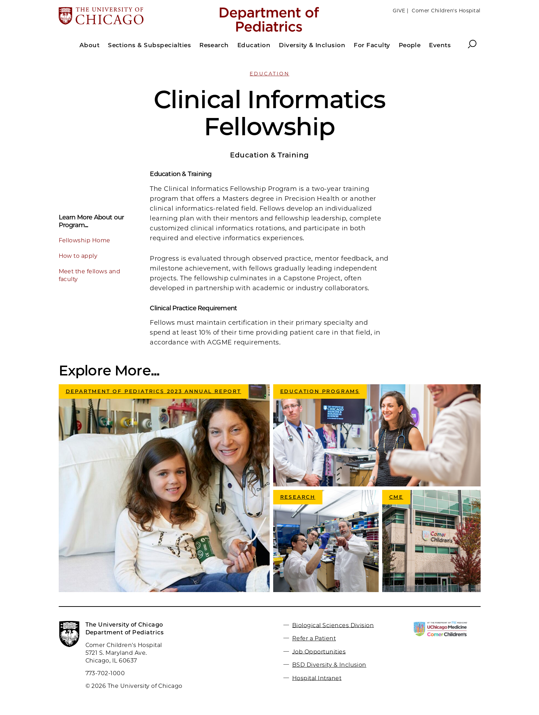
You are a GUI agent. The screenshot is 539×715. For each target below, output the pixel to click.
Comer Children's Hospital (446, 10)
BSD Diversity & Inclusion (329, 664)
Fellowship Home (84, 240)
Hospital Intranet (316, 677)
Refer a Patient (314, 638)
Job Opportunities (319, 651)
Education (269, 73)
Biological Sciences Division (333, 625)
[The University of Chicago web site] (128, 16)
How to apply (78, 256)
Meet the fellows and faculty (90, 275)
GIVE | (401, 10)
